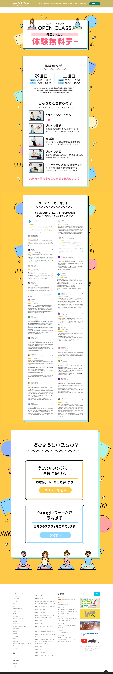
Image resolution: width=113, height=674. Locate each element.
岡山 (41, 644)
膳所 (41, 640)
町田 (54, 597)
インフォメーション (18, 590)
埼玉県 (37, 607)
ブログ (14, 633)
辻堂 (54, 600)
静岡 (41, 615)
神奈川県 (37, 600)
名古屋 (44, 610)
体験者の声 (66, 3)
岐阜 (41, 618)
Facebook (15, 650)
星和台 (51, 629)
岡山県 (37, 644)
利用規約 (88, 644)
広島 (41, 647)
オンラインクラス (83, 3)
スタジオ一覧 (54, 3)
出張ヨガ (15, 628)
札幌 (41, 589)
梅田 (41, 621)
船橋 (44, 603)
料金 (60, 3)
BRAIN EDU (15, 635)
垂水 (47, 634)
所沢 (44, 607)
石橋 (47, 621)
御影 (51, 634)
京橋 (44, 621)
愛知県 (37, 610)
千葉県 (37, 603)
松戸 (41, 603)
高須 (48, 650)
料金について (16, 598)
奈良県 (37, 629)
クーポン (15, 608)
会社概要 (15, 615)
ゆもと (42, 636)
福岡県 (37, 650)
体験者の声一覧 (16, 605)
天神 (52, 650)
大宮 (41, 607)
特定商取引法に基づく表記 (19, 620)
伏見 (53, 626)
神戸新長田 (42, 634)
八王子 (50, 597)
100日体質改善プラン (18, 603)
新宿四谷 (49, 595)
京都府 (37, 626)
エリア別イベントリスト (19, 593)
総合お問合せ (16, 623)
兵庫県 (37, 634)
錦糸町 (44, 595)
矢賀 (44, 647)
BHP (14, 600)
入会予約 (15, 625)
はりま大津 (45, 637)
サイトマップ (16, 642)
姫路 (46, 636)
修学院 (49, 626)
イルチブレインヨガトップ (19, 588)
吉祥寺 (45, 597)
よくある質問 (73, 3)
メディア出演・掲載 (18, 613)
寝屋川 (51, 621)
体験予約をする (95, 3)
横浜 (42, 600)
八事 (42, 612)
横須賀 (50, 600)
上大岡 (45, 600)
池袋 (38, 597)
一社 (38, 612)
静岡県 (37, 615)
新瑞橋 (45, 612)
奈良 (44, 629)
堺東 (38, 623)
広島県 (37, 647)
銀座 (41, 595)
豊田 (49, 612)
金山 (48, 610)
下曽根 (41, 650)
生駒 (41, 629)
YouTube (15, 657)
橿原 (47, 629)
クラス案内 (15, 595)
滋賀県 (37, 640)
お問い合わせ (16, 655)
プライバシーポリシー (18, 618)
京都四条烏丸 (43, 626)
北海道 (37, 589)
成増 (42, 597)
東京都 (37, 595)
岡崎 (41, 610)
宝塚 (38, 636)
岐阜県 (37, 618)
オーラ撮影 (15, 630)
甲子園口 (39, 637)
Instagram (15, 660)
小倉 (45, 650)
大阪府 (37, 621)
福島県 (37, 592)
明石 (49, 636)
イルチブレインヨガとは (42, 3)
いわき (41, 592)
